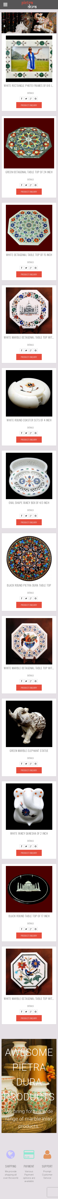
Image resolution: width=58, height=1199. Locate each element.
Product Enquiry (29, 105)
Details (30, 93)
